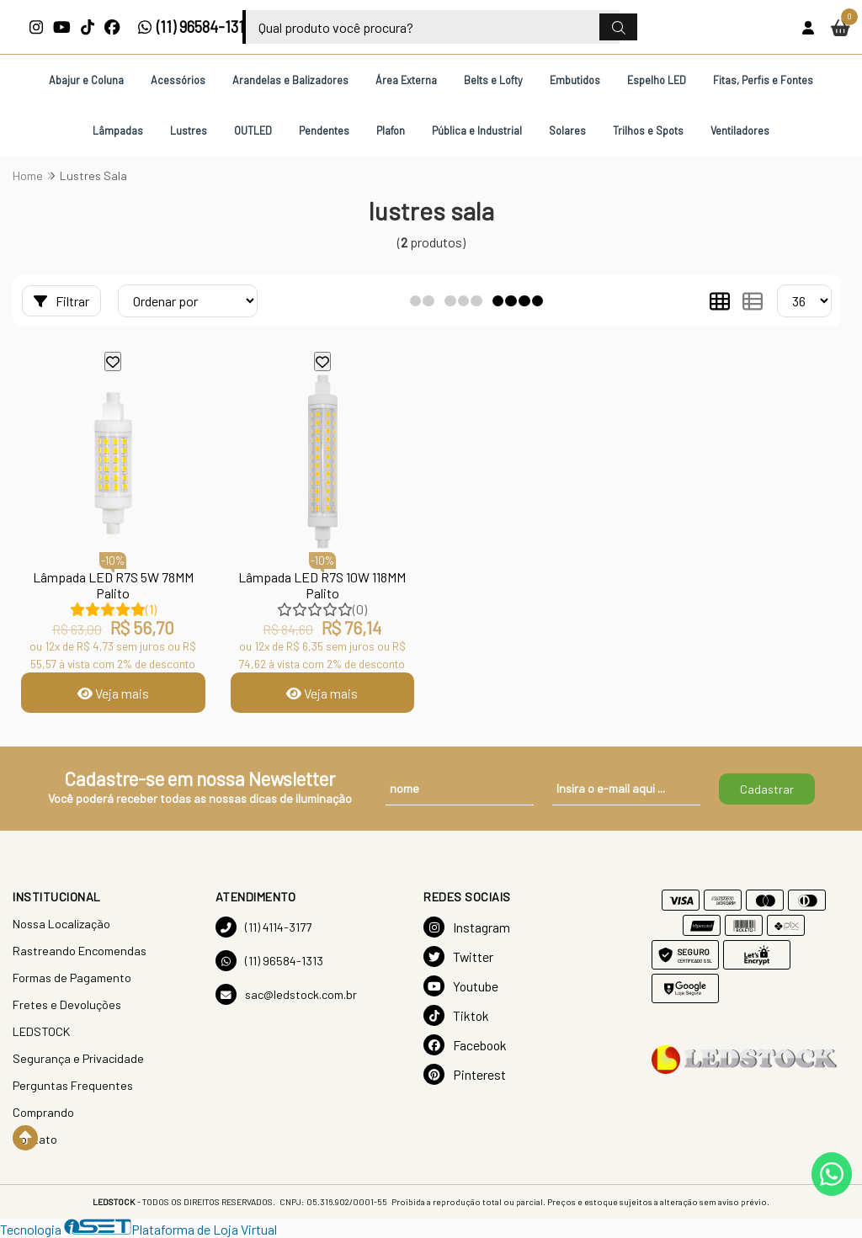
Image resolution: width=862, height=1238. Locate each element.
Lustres (188, 130)
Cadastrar (767, 789)
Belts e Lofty (493, 80)
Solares (567, 130)
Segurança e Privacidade (78, 1058)
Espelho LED (656, 80)
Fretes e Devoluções (67, 1004)
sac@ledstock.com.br (286, 994)
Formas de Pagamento (72, 977)
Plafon (390, 130)
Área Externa (406, 80)
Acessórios (178, 80)
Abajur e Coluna (86, 80)
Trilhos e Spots (648, 130)
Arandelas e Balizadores (290, 80)
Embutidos (575, 80)
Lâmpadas (118, 130)
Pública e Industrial (477, 130)
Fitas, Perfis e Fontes (763, 80)
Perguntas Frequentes (73, 1085)
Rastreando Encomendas (79, 950)
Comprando (43, 1112)
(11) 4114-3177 (263, 927)
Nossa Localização (61, 924)
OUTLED (253, 130)
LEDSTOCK (41, 1031)
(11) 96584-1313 (195, 27)
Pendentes (324, 130)
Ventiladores (739, 130)
